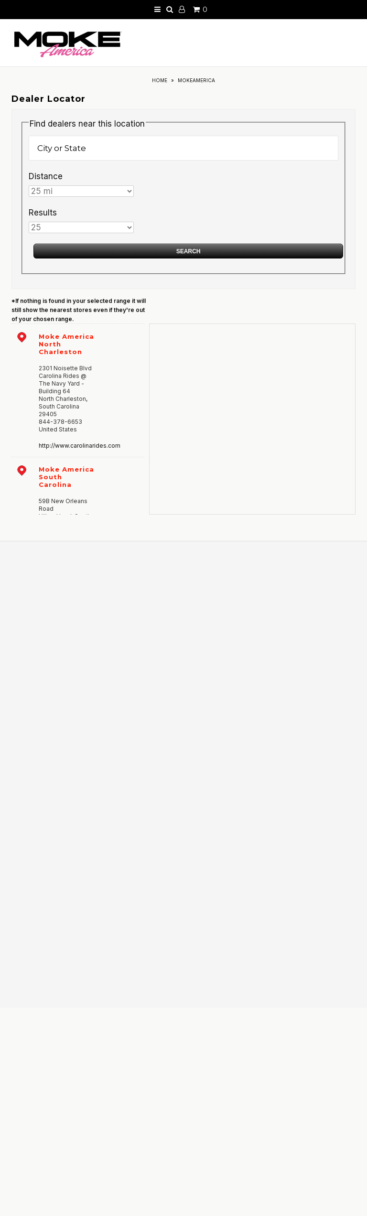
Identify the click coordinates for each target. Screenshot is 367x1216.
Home (159, 80)
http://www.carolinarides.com (79, 445)
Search (188, 251)
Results (43, 212)
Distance (46, 176)
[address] (77, 389)
